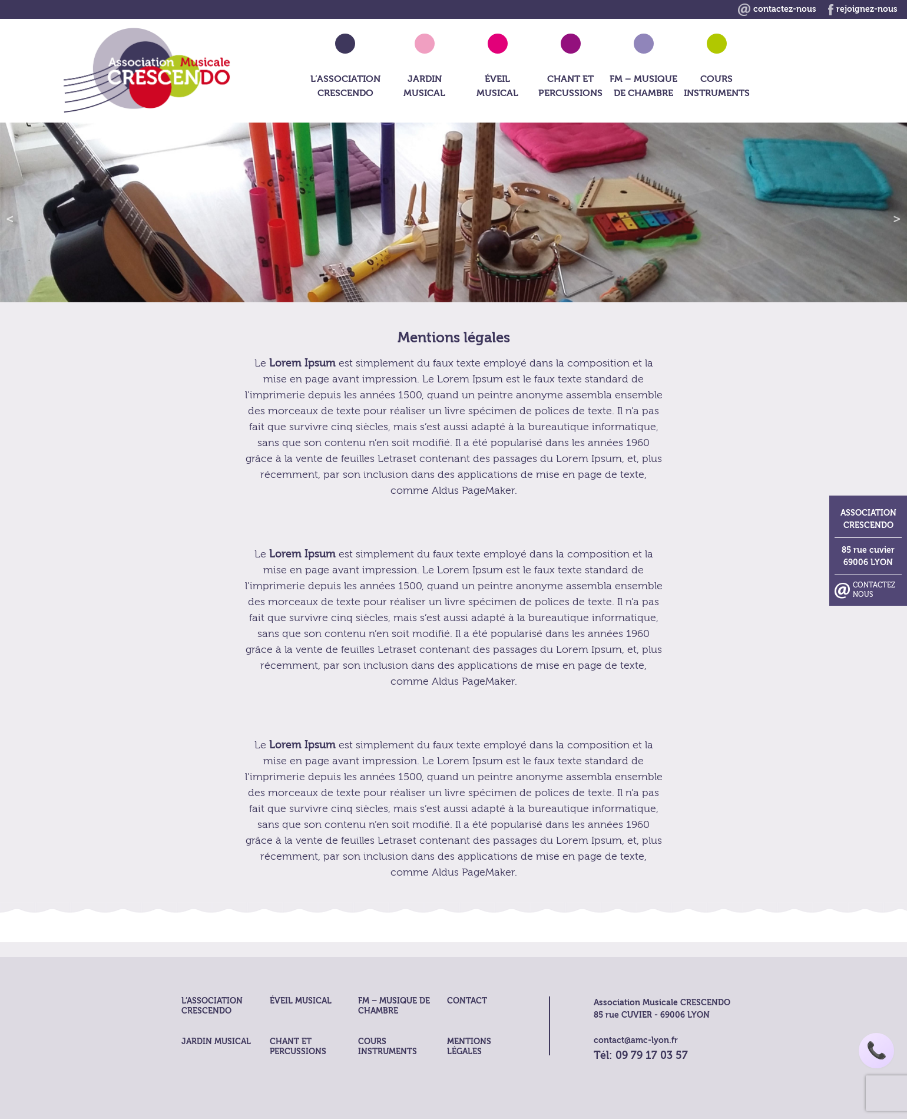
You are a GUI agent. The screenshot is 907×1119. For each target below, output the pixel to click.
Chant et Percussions (570, 86)
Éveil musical (497, 86)
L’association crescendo (345, 86)
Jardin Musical (424, 86)
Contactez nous (874, 500)
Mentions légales (469, 1047)
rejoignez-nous (863, 9)
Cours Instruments (717, 86)
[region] (453, 212)
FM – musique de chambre (643, 86)
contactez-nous (777, 9)
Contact (467, 1001)
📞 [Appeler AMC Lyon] (876, 1050)
